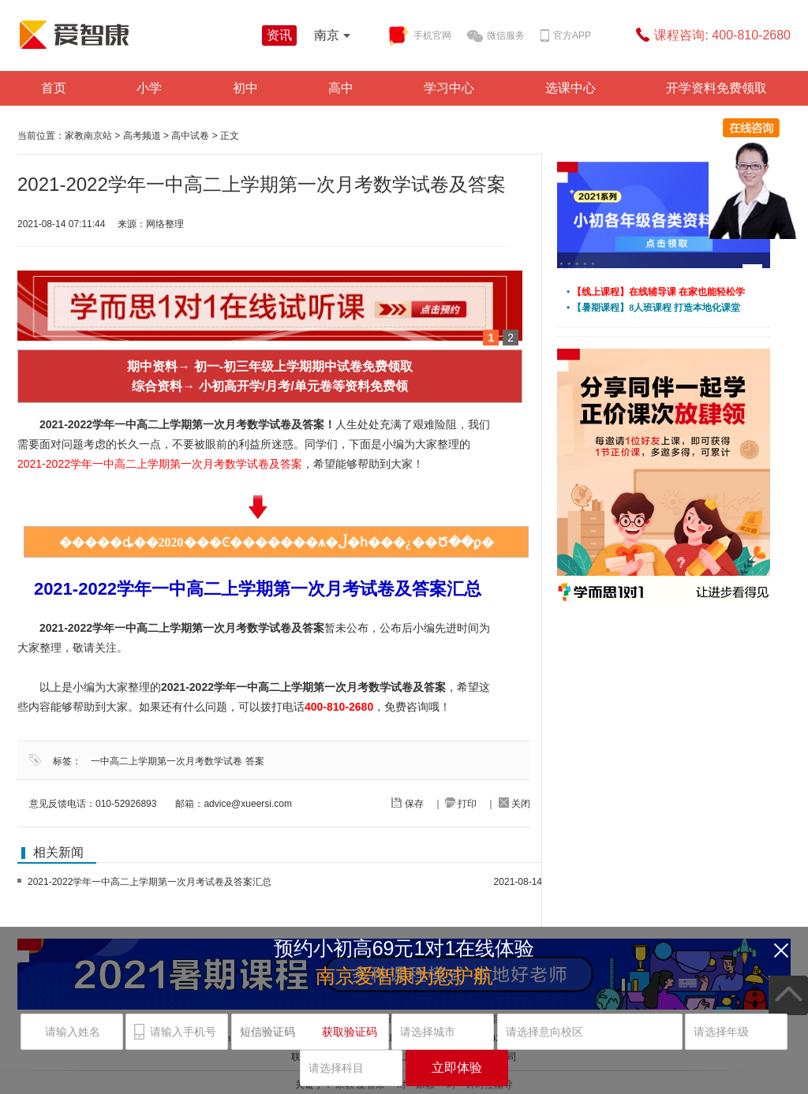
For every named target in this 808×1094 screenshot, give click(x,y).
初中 (245, 88)
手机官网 (419, 36)
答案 (254, 761)
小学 (149, 88)
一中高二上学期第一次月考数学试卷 (166, 761)
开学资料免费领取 (716, 88)
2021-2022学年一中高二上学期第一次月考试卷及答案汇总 (149, 881)
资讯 (279, 35)
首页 (53, 88)
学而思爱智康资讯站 (135, 35)
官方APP (566, 36)
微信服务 (496, 36)
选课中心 (570, 88)
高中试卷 (190, 135)
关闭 (514, 803)
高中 (341, 88)
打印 (461, 803)
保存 (407, 803)
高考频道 (142, 135)
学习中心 (449, 88)
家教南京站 (88, 135)
